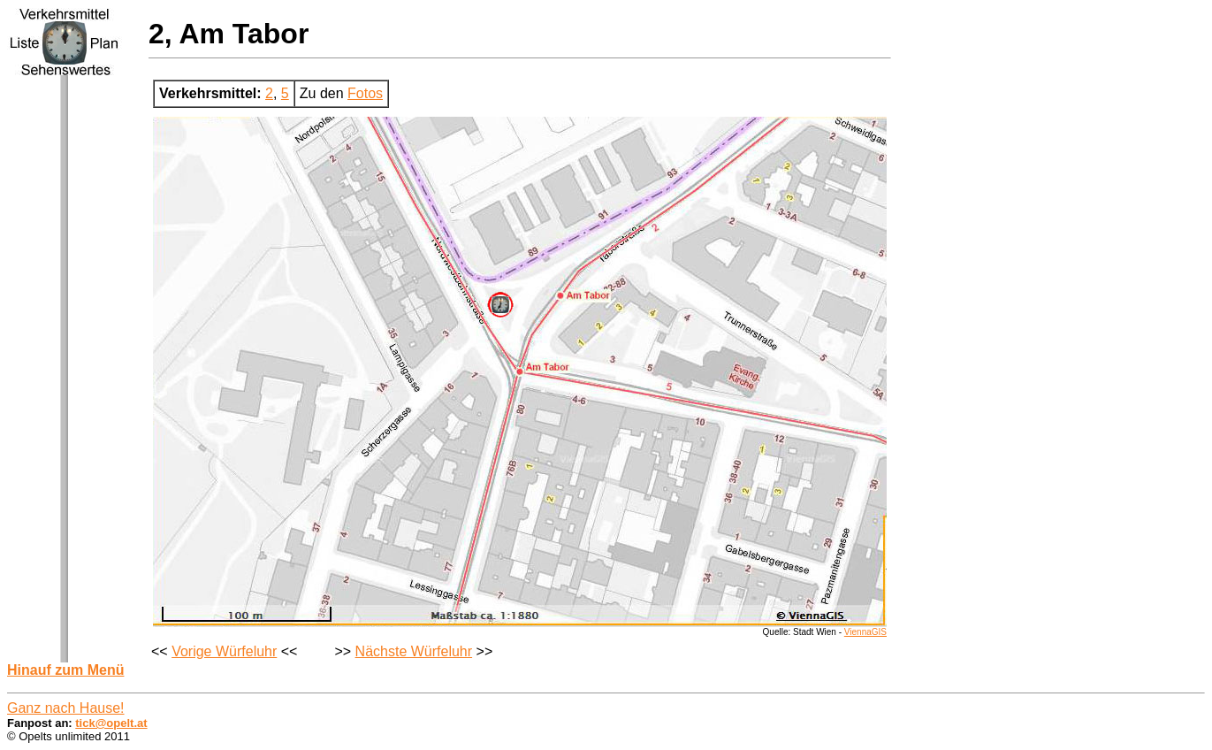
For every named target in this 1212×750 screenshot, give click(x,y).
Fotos (365, 93)
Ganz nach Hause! (66, 708)
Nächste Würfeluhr (414, 651)
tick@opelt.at (111, 723)
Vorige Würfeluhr (224, 651)
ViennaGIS (865, 632)
